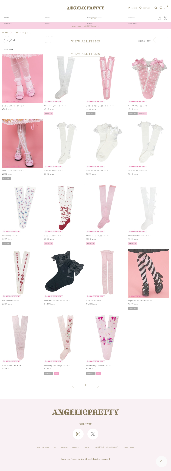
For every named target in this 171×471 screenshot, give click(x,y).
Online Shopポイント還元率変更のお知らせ (85, 26)
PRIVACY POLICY (149, 447)
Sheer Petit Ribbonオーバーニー (139, 236)
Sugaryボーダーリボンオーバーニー (140, 300)
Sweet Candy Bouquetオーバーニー (98, 366)
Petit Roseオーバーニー (10, 236)
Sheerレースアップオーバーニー (13, 171)
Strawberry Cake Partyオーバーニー (57, 366)
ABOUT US (69, 447)
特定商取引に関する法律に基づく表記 (114, 447)
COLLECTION (102, 18)
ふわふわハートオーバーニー (11, 365)
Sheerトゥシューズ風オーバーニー (98, 236)
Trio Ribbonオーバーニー (10, 300)
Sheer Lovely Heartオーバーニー (55, 106)
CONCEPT (132, 18)
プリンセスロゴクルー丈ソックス (97, 171)
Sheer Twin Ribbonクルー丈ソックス (57, 300)
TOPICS (114, 18)
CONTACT (52, 447)
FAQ (40, 447)
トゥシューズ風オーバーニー (53, 236)
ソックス (26, 32)
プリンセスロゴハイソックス (137, 171)
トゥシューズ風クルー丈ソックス (13, 106)
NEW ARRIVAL (87, 18)
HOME (5, 32)
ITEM (15, 32)
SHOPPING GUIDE (22, 447)
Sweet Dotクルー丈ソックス (138, 106)
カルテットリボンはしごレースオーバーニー (100, 106)
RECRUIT (85, 447)
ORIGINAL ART (72, 18)
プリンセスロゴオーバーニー (53, 171)
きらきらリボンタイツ (93, 300)
